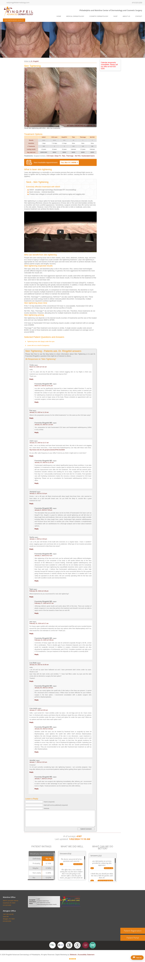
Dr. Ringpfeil (35, 61)
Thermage (70, 156)
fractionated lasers (88, 156)
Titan (63, 156)
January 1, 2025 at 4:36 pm (38, 539)
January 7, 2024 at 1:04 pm (43, 778)
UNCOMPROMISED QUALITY (14, 20)
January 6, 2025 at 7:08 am (43, 510)
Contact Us (65, 951)
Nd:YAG (77, 156)
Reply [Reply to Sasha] (31, 549)
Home (58, 16)
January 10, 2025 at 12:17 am (39, 442)
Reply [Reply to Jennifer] (31, 772)
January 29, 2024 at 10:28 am (39, 664)
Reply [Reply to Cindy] (31, 379)
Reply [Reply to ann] (31, 633)
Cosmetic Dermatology (98, 16)
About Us (126, 16)
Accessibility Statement (86, 954)
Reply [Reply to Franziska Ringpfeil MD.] (36, 402)
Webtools (73, 954)
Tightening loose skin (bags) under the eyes (40, 341)
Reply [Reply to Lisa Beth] (31, 681)
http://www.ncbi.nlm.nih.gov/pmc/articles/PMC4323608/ (47, 450)
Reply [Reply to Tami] (31, 597)
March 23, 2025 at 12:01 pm (44, 385)
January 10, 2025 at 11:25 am (44, 462)
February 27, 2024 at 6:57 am (44, 603)
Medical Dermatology (75, 16)
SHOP (115, 16)
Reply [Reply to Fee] (31, 418)
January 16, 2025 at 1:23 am (44, 424)
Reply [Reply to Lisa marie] (31, 722)
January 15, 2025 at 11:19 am (39, 412)
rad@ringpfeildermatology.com (17, 3)
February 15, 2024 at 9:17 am (39, 623)
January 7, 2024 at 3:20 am (38, 762)
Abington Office (9, 911)
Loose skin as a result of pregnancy (38, 345)
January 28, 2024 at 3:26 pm (44, 729)
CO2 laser (50, 156)
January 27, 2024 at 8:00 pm (38, 710)
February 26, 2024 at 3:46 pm (39, 591)
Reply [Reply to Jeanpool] (31, 503)
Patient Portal (133, 937)
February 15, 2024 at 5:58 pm (44, 640)
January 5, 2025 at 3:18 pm (38, 493)
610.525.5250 (137, 3)
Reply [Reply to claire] (31, 456)
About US (55, 951)
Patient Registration (132, 930)
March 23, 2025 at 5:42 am (38, 367)
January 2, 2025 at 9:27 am (43, 555)
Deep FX (57, 156)
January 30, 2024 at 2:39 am (44, 688)
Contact (138, 16)
